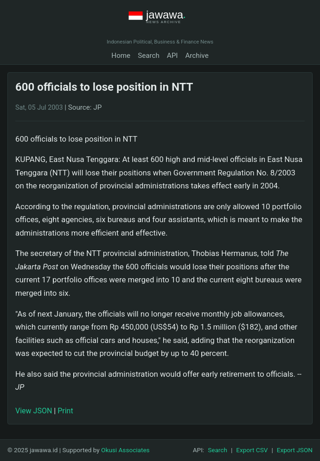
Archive (196, 55)
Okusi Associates (125, 450)
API (172, 55)
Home (120, 55)
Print (65, 410)
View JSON (33, 410)
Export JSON (295, 450)
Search (149, 55)
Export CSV (252, 450)
